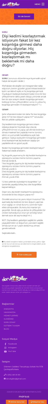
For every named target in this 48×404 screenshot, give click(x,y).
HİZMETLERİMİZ (11, 316)
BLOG (6, 329)
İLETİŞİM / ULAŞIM (12, 326)
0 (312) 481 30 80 (13, 375)
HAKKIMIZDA (9, 312)
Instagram (10, 347)
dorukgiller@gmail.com (16, 379)
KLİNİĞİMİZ (9, 319)
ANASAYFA (9, 309)
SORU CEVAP (9, 322)
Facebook (10, 344)
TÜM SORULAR (24, 255)
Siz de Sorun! (24, 16)
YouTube (10, 351)
